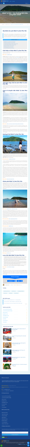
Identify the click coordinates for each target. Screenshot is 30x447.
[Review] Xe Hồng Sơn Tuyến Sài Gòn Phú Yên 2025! (18, 357)
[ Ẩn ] (18, 39)
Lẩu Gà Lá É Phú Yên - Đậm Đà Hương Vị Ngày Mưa (19, 365)
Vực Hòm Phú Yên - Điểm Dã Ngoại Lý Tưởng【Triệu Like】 (12, 301)
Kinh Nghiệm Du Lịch (6, 315)
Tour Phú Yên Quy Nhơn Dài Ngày (6, 397)
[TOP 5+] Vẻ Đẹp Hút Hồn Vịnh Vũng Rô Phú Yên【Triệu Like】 (13, 303)
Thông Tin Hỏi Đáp (4, 415)
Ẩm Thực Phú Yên (5, 317)
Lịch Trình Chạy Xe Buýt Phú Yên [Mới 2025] (19, 336)
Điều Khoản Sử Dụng (5, 412)
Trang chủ (3, 24)
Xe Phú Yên (3, 405)
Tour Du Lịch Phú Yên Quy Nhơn (7, 309)
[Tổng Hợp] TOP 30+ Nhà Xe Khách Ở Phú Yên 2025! (19, 329)
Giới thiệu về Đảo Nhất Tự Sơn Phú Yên (9, 42)
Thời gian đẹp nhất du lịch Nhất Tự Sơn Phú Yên (11, 43)
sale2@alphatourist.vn (7, 389)
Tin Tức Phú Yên (5, 320)
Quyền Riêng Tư (4, 417)
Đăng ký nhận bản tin (15, 434)
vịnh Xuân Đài (17, 57)
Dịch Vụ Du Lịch (5, 312)
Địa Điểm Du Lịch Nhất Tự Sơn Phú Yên (9, 41)
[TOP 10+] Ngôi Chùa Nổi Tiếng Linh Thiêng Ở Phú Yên (18, 350)
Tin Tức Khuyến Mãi (4, 422)
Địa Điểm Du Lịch (7, 24)
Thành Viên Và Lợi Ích (5, 414)
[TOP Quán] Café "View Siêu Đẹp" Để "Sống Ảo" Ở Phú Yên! (18, 343)
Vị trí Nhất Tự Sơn (9, 54)
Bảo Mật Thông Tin (4, 420)
